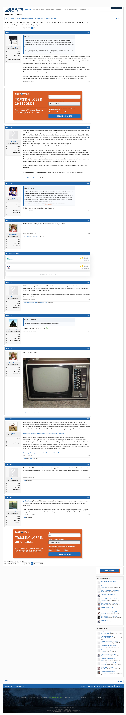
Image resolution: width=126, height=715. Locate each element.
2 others (40, 413)
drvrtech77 (104, 604)
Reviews (58, 10)
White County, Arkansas (14, 59)
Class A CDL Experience (56, 101)
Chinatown (104, 596)
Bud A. (25, 84)
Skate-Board (13, 235)
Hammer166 (31, 177)
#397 (88, 348)
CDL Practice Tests (70, 10)
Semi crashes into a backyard (109, 616)
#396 (88, 315)
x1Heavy (13, 47)
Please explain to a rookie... (108, 671)
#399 (88, 464)
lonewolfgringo (105, 673)
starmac (13, 141)
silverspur (103, 600)
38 (26, 28)
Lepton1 (26, 177)
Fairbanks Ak (16, 152)
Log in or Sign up (116, 7)
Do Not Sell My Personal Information (89, 697)
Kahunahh (103, 642)
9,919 (18, 203)
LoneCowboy (35, 236)
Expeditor (30, 25)
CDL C (67, 112)
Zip (49, 94)
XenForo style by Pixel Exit (63, 709)
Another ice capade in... (107, 607)
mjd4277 (103, 583)
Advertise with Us (55, 697)
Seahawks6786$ (105, 637)
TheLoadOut (104, 617)
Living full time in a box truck (108, 663)
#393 (88, 183)
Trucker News (34, 697)
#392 (88, 127)
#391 (88, 32)
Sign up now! (109, 571)
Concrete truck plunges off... (108, 594)
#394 (88, 220)
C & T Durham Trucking (107, 667)
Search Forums (9, 14)
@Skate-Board (27, 501)
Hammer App (68, 697)
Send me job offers (64, 116)
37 (23, 28)
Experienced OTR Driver (107, 636)
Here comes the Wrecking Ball (109, 612)
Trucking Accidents (17, 25)
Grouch (103, 668)
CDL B (58, 112)
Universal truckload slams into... (109, 603)
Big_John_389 (105, 633)
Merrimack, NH (16, 245)
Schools (83, 10)
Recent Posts (18, 14)
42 (37, 28)
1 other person (43, 302)
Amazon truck (105, 620)
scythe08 (13, 512)
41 (34, 28)
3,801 (18, 239)
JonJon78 (103, 613)
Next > (41, 28)
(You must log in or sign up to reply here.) (15, 561)
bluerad (103, 651)
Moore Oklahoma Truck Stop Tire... (110, 599)
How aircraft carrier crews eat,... (109, 654)
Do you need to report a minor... (109, 650)
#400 (88, 497)
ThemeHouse (73, 711)
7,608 (18, 334)
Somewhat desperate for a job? (109, 641)
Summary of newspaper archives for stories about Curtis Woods (42, 453)
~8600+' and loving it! (14, 340)
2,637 (18, 438)
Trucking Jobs (38, 10)
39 (29, 28)
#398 (88, 419)
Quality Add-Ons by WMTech (63, 710)
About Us (23, 697)
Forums (28, 10)
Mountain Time (16, 444)
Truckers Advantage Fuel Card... (109, 632)
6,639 (18, 146)
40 (31, 28)
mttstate (103, 664)
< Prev (14, 28)
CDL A (50, 112)
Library (44, 697)
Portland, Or (17, 522)
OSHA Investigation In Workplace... (110, 590)
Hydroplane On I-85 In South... (109, 581)
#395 (88, 282)
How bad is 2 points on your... (109, 658)
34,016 (18, 52)
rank (13, 198)
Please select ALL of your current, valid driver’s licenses (61, 108)
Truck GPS (50, 10)
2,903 (18, 516)
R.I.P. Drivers (104, 586)
